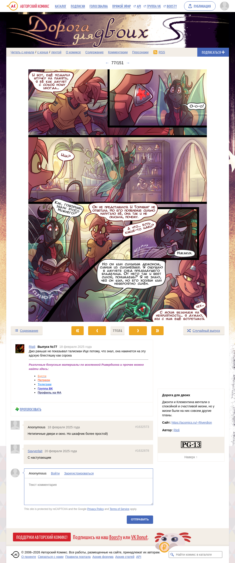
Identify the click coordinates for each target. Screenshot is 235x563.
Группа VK (154, 6)
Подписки (78, 6)
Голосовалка (98, 6)
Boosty (172, 6)
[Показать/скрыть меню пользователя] (223, 6)
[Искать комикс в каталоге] (172, 554)
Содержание (94, 52)
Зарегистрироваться (79, 473)
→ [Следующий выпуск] (128, 63)
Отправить (140, 519)
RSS (162, 52)
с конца (42, 52)
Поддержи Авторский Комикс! (41, 537)
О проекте (28, 557)
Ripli (176, 430)
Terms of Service (119, 508)
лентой (56, 52)
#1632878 (142, 450)
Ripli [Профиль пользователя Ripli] (32, 347)
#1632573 (142, 426)
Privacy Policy (95, 508)
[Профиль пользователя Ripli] (19, 371)
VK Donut (139, 536)
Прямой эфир (121, 6)
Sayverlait (35, 451)
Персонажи (140, 52)
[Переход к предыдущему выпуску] (34, 195)
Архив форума (102, 557)
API (139, 6)
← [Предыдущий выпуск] (107, 63)
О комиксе (73, 52)
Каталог (60, 6)
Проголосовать (30, 409)
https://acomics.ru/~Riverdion (192, 422)
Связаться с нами (51, 557)
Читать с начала (22, 52)
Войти (55, 473)
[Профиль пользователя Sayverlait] (17, 449)
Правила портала (78, 557)
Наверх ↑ (190, 457)
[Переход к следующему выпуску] (117, 195)
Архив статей (124, 557)
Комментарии (118, 52)
